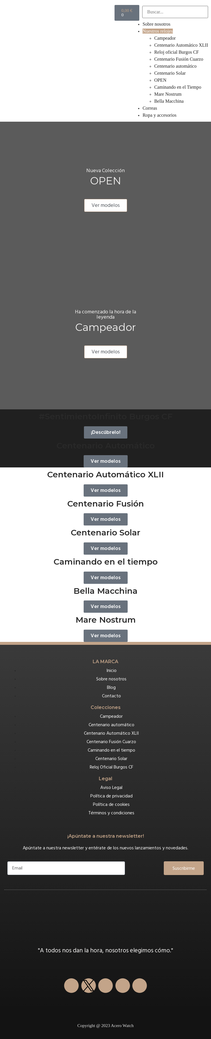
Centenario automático (175, 66)
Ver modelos (106, 461)
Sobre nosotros (156, 24)
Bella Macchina (169, 101)
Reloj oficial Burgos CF (176, 52)
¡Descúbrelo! (105, 432)
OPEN (160, 80)
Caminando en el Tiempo (177, 87)
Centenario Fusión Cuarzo (178, 59)
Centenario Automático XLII (181, 45)
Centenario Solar (170, 73)
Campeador (165, 38)
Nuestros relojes (158, 31)
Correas (150, 108)
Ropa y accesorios (159, 115)
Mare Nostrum (168, 94)
